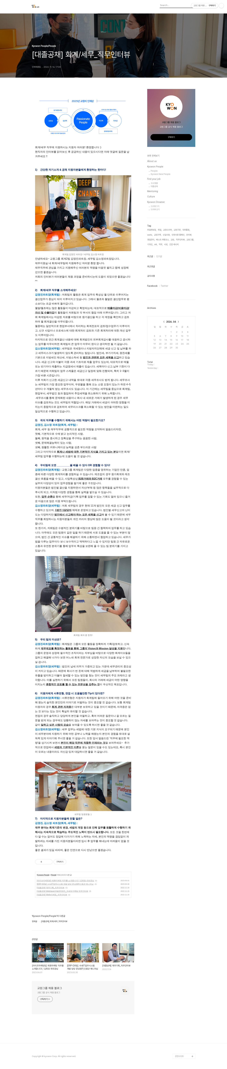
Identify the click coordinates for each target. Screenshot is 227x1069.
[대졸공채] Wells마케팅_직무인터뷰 (52, 895)
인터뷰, (189, 235)
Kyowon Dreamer (156, 202)
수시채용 (154, 183)
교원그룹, (190, 239)
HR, (155, 244)
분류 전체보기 (153, 155)
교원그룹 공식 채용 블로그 (48, 992)
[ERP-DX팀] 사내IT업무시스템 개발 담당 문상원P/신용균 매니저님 (65, 884)
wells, (150, 235)
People (53, 875)
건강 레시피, (174, 244)
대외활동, (186, 230)
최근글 (150, 256)
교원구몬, (177, 230)
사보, (166, 244)
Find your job (154, 179)
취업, (160, 230)
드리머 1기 (155, 206)
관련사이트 (179, 1056)
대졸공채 (154, 186)
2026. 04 (171, 321)
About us (152, 161)
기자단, (150, 244)
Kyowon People (43, 875)
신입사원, (166, 235)
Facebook (152, 286)
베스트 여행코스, (162, 239)
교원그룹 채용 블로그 (49, 988)
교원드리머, (167, 230)
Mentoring (152, 191)
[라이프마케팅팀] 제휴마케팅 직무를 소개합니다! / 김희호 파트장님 (65, 880)
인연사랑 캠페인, (178, 235)
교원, (173, 239)
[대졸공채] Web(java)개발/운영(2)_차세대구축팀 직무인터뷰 (62, 891)
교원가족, (157, 235)
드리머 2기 (155, 209)
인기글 (159, 256)
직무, (161, 244)
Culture (151, 196)
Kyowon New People (160, 174)
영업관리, (151, 239)
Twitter (164, 286)
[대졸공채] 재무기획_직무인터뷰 (51, 888)
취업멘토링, (152, 230)
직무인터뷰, (180, 239)
